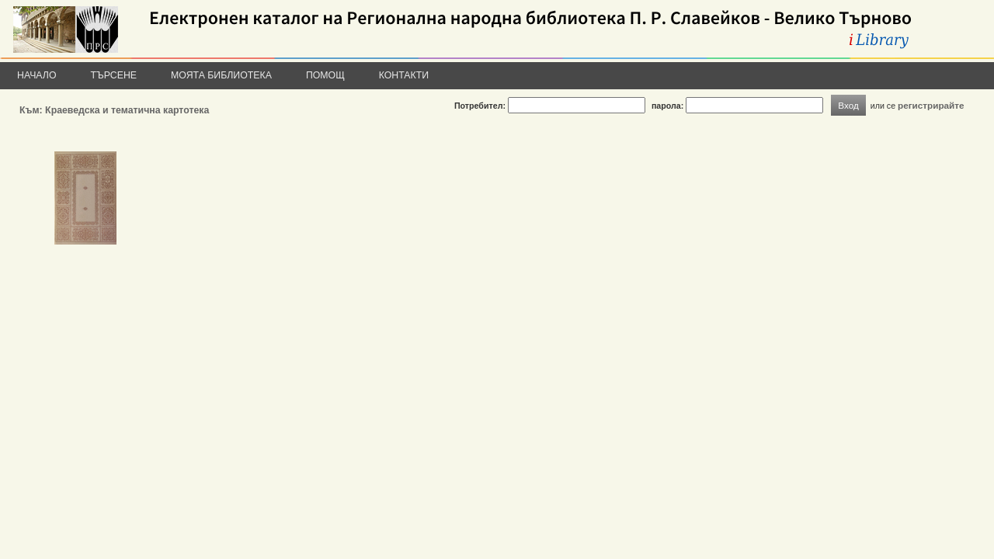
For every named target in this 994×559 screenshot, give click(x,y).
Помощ (325, 75)
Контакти (404, 75)
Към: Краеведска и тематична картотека (114, 110)
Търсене (114, 75)
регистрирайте (931, 105)
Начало (37, 75)
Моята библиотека (221, 75)
